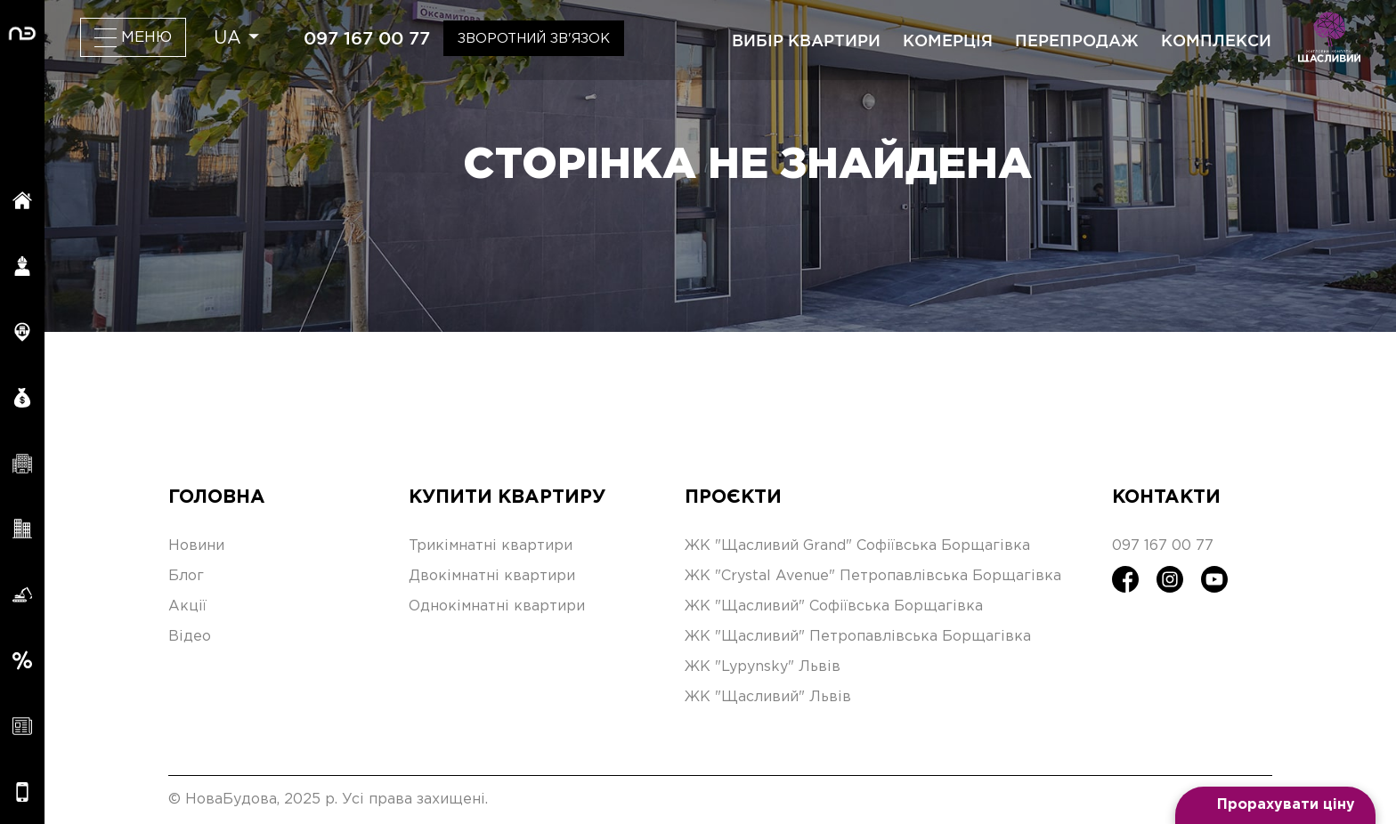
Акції (187, 606)
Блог (186, 576)
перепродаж (1077, 40)
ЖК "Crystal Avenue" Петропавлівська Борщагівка (873, 576)
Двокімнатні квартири (492, 576)
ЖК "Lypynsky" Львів (762, 667)
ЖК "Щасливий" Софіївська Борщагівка (834, 606)
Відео (189, 636)
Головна (216, 497)
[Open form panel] (1275, 805)
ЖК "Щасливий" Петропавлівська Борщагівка (858, 636)
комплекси (1216, 40)
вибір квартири (806, 40)
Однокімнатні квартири (497, 606)
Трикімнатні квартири (490, 546)
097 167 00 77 (367, 38)
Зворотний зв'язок (534, 38)
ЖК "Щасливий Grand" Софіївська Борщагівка (857, 546)
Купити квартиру (507, 497)
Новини (196, 546)
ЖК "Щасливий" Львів (768, 697)
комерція (948, 40)
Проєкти (733, 497)
